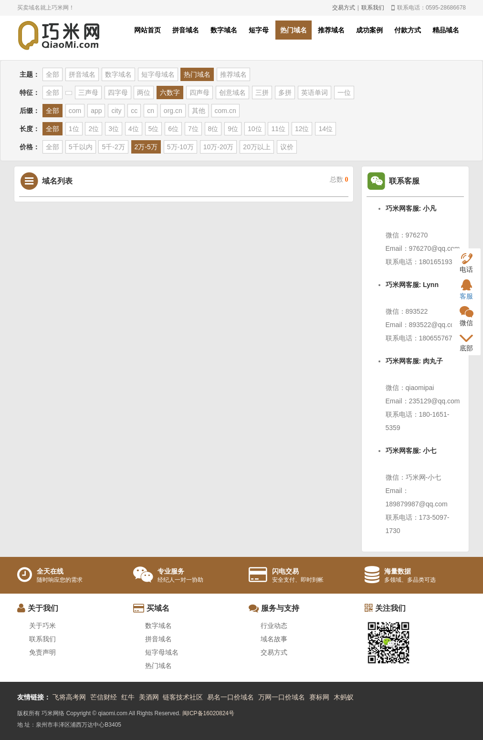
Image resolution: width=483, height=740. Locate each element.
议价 (287, 147)
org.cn (173, 110)
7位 (193, 129)
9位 (233, 129)
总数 (339, 179)
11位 (278, 129)
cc (134, 110)
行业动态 (274, 625)
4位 (133, 129)
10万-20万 (218, 147)
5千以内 (81, 147)
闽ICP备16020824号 (208, 713)
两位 (143, 92)
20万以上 (257, 147)
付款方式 (407, 30)
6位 (173, 129)
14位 (325, 129)
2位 (93, 129)
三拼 (262, 92)
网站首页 (147, 30)
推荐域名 (331, 30)
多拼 (285, 92)
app (96, 110)
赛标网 (319, 697)
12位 (302, 129)
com (75, 110)
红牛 (128, 697)
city (116, 110)
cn (150, 110)
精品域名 (445, 30)
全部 (52, 74)
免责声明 (42, 652)
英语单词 (314, 92)
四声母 (199, 92)
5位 (153, 129)
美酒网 (149, 697)
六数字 (170, 92)
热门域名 (293, 30)
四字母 (118, 92)
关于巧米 (42, 625)
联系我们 (372, 7)
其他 (198, 110)
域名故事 (274, 639)
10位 (255, 129)
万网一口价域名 (281, 697)
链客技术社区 (183, 697)
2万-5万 (146, 147)
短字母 (259, 30)
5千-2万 (113, 147)
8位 (213, 129)
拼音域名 (185, 30)
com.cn (225, 110)
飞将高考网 (69, 697)
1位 (74, 129)
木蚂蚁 (344, 697)
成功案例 (369, 30)
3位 (113, 129)
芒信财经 (103, 697)
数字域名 (223, 30)
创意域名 (232, 92)
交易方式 (343, 7)
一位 (344, 92)
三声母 (88, 92)
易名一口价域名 (230, 697)
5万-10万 (180, 147)
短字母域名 (158, 74)
